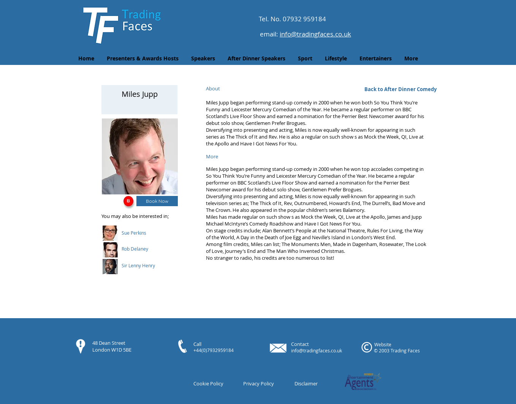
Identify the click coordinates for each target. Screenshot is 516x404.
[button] (144, 232)
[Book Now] (157, 201)
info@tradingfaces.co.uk (315, 34)
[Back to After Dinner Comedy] (400, 89)
